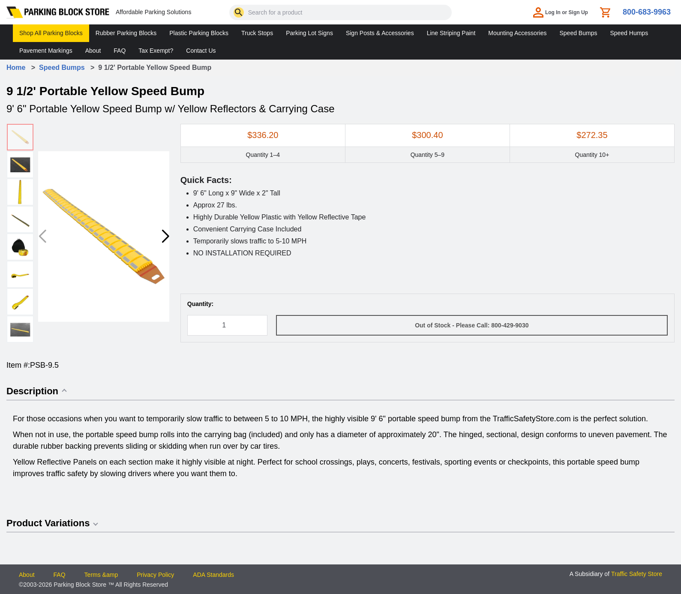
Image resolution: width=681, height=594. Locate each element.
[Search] (238, 12)
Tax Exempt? (155, 50)
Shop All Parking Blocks (51, 33)
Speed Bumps (578, 33)
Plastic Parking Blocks (198, 33)
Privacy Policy (155, 574)
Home (15, 67)
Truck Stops (257, 33)
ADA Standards (213, 574)
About (93, 50)
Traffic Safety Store (636, 573)
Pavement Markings (45, 50)
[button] (165, 236)
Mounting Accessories (517, 33)
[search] (239, 12)
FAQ (120, 50)
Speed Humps (629, 33)
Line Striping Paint (451, 33)
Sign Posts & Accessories (380, 33)
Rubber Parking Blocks (126, 33)
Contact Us (201, 50)
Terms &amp (101, 574)
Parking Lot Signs (309, 33)
